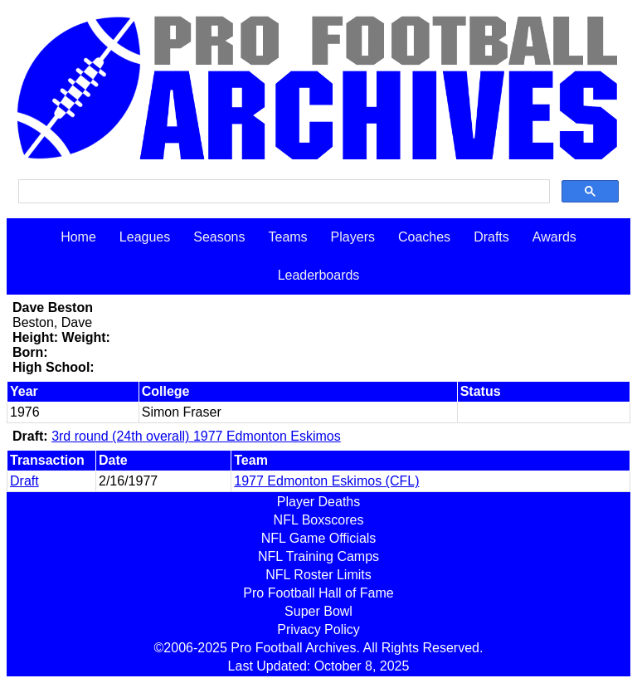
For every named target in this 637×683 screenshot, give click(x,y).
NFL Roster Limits (318, 575)
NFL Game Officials (319, 538)
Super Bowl (318, 611)
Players (353, 237)
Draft (24, 481)
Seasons (219, 237)
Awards (554, 237)
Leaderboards (319, 275)
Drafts (491, 237)
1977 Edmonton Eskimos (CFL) (326, 481)
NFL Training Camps (318, 556)
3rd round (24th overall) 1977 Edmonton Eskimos (196, 436)
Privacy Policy (318, 629)
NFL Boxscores (319, 520)
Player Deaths (319, 502)
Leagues (144, 237)
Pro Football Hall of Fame (318, 593)
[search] (282, 191)
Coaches (424, 237)
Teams (287, 237)
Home (78, 237)
